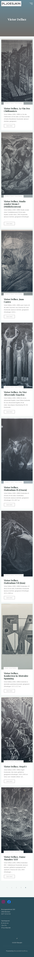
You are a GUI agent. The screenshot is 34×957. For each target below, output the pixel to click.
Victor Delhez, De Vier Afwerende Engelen (15, 393)
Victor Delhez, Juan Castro (14, 300)
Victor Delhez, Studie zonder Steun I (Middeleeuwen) (15, 204)
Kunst (12, 103)
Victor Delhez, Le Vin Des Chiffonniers (17, 109)
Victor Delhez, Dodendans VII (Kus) (14, 581)
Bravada (16, 951)
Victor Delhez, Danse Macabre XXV (14, 858)
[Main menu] (31, 4)
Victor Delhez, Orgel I (15, 766)
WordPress (24, 951)
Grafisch (7, 103)
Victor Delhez (18, 103)
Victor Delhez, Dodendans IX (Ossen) (15, 488)
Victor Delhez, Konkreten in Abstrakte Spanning (16, 676)
